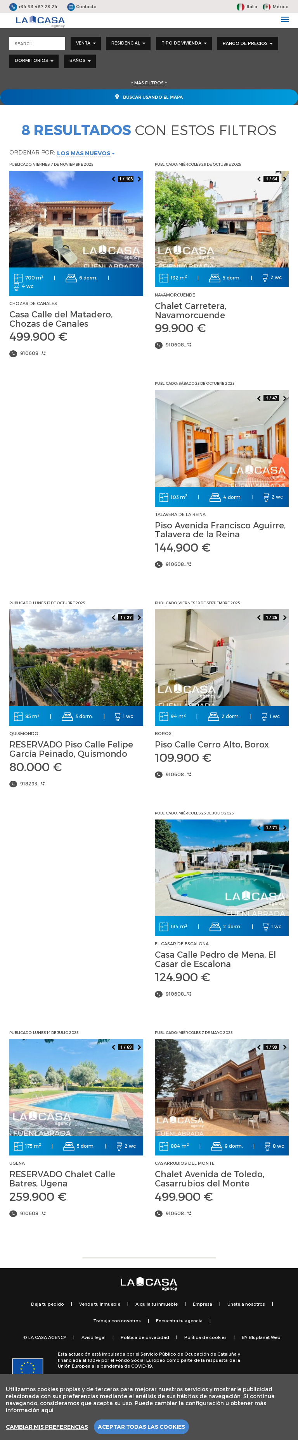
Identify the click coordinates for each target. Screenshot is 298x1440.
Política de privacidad (145, 1337)
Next (139, 178)
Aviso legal (93, 1337)
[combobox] (86, 43)
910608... (33, 353)
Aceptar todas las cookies (141, 1426)
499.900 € (38, 336)
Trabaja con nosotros (117, 1320)
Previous (113, 178)
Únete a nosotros (246, 1303)
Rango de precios (248, 43)
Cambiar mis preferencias (47, 1426)
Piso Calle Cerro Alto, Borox (212, 744)
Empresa (202, 1303)
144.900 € (183, 547)
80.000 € (35, 766)
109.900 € (183, 757)
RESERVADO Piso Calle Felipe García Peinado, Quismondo (71, 748)
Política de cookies (205, 1337)
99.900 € (180, 327)
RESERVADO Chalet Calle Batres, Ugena (62, 1178)
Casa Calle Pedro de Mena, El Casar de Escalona (215, 959)
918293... (32, 783)
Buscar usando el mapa (149, 97)
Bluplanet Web (265, 1337)
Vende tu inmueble (99, 1303)
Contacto (82, 6)
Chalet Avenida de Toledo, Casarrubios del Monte (209, 1178)
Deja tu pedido (47, 1303)
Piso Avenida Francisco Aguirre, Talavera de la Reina (220, 529)
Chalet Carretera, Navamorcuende (190, 310)
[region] (149, 1407)
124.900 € (182, 977)
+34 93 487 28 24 (33, 6)
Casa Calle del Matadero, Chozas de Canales (61, 318)
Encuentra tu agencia (179, 1320)
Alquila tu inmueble (156, 1303)
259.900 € (38, 1196)
